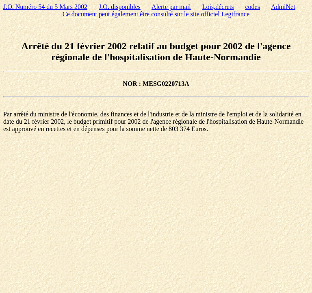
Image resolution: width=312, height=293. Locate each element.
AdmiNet (283, 6)
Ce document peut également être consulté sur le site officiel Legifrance (156, 14)
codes (252, 6)
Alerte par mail (171, 6)
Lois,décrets (218, 6)
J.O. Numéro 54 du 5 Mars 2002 (45, 6)
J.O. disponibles (120, 6)
